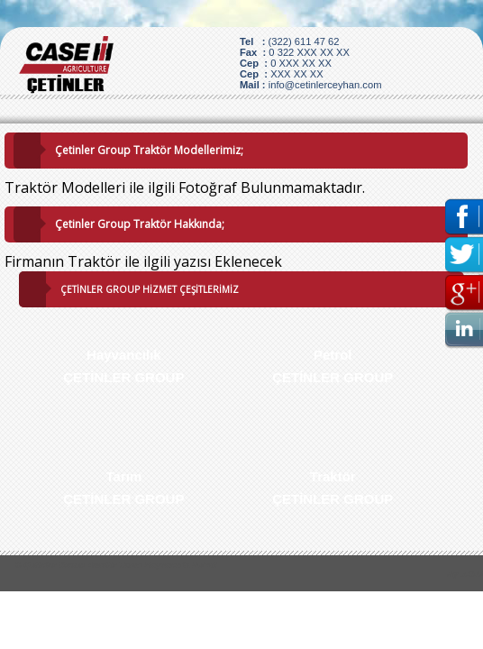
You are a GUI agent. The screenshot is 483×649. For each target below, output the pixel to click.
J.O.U (471, 574)
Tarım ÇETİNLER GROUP (123, 488)
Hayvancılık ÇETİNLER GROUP (123, 366)
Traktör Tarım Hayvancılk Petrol (151, 565)
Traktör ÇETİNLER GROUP (332, 488)
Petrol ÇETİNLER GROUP (332, 366)
